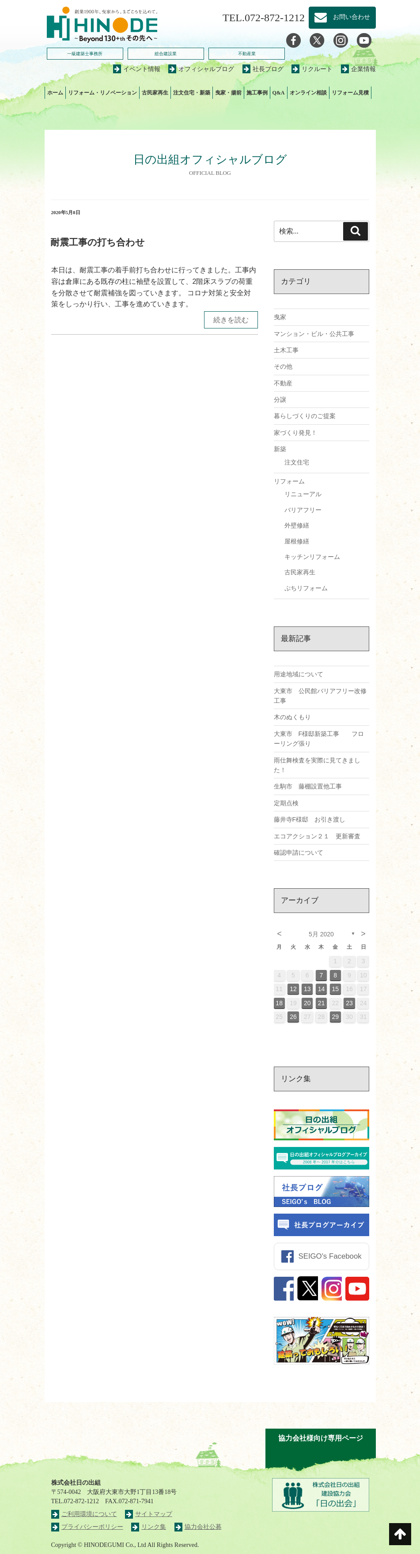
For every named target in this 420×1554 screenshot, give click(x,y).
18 (279, 1003)
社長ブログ (263, 69)
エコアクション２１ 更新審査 (317, 836)
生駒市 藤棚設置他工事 (308, 786)
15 (335, 988)
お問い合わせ (342, 17)
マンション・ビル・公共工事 (314, 333)
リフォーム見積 (350, 93)
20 (307, 1003)
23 (349, 1003)
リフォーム (289, 481)
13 (307, 988)
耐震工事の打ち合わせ (97, 242)
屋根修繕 (296, 541)
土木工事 (286, 350)
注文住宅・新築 (191, 93)
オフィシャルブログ (201, 69)
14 (321, 988)
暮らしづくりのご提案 (305, 415)
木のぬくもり (292, 716)
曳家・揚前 (228, 93)
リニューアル (303, 494)
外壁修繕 (296, 525)
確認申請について (298, 852)
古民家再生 (155, 93)
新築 (280, 449)
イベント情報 (136, 69)
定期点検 (286, 803)
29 (335, 1016)
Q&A (278, 93)
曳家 (280, 317)
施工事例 (257, 93)
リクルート (312, 69)
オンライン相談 (308, 93)
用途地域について (298, 674)
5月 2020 (321, 934)
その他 (283, 366)
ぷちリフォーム (306, 588)
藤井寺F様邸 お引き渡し (310, 819)
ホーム (55, 93)
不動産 (283, 383)
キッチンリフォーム (312, 556)
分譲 (280, 399)
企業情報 (358, 69)
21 (321, 1003)
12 (293, 988)
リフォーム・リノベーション (102, 93)
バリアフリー (303, 509)
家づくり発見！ (295, 432)
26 (293, 1016)
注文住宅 (296, 462)
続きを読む (231, 320)
